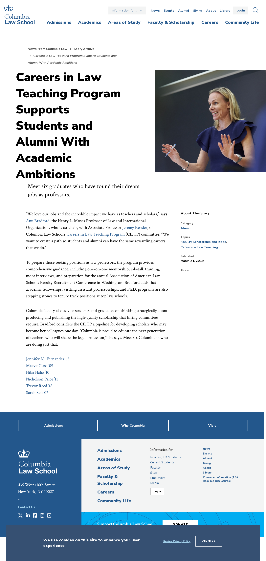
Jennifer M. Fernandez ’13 (48, 359)
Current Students (162, 462)
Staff (153, 473)
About (211, 11)
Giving (197, 11)
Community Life (114, 501)
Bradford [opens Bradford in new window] (42, 221)
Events (169, 11)
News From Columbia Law (47, 49)
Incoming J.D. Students (165, 457)
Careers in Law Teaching (199, 247)
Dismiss (209, 541)
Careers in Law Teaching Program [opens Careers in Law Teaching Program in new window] (96, 234)
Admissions (109, 451)
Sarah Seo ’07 (37, 393)
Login (240, 10)
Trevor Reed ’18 (39, 386)
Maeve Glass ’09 (39, 366)
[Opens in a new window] (20, 516)
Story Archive (84, 49)
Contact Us (26, 507)
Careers (105, 492)
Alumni (183, 11)
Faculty (155, 467)
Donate (180, 524)
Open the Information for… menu (127, 10)
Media (154, 483)
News (155, 11)
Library (225, 11)
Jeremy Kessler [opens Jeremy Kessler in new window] (134, 227)
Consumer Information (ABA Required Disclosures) (220, 479)
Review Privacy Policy (176, 541)
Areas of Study (113, 468)
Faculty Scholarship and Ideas (203, 242)
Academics (108, 459)
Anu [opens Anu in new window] (30, 221)
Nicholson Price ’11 (42, 379)
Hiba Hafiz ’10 (37, 372)
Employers (157, 478)
